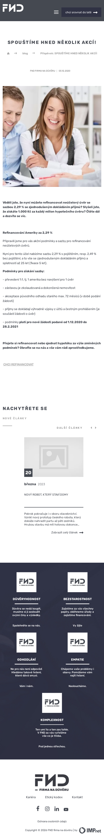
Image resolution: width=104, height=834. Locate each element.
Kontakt (77, 789)
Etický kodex (54, 789)
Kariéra (31, 789)
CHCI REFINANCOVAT (18, 356)
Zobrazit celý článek (67, 524)
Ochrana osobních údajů (52, 813)
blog (25, 45)
